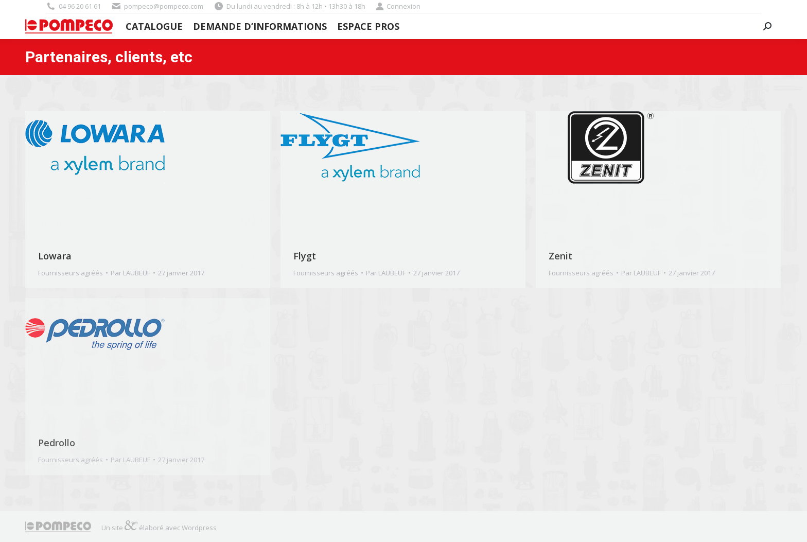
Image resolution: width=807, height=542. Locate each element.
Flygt (304, 256)
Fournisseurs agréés (70, 272)
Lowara (55, 256)
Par (130, 272)
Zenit (560, 256)
